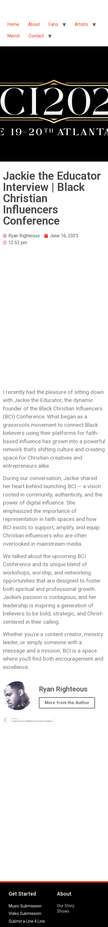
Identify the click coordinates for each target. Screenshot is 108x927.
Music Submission (25, 906)
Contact (36, 36)
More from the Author (67, 702)
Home (13, 24)
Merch (13, 36)
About (34, 24)
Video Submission (25, 913)
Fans (53, 24)
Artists (81, 24)
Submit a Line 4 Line (27, 921)
